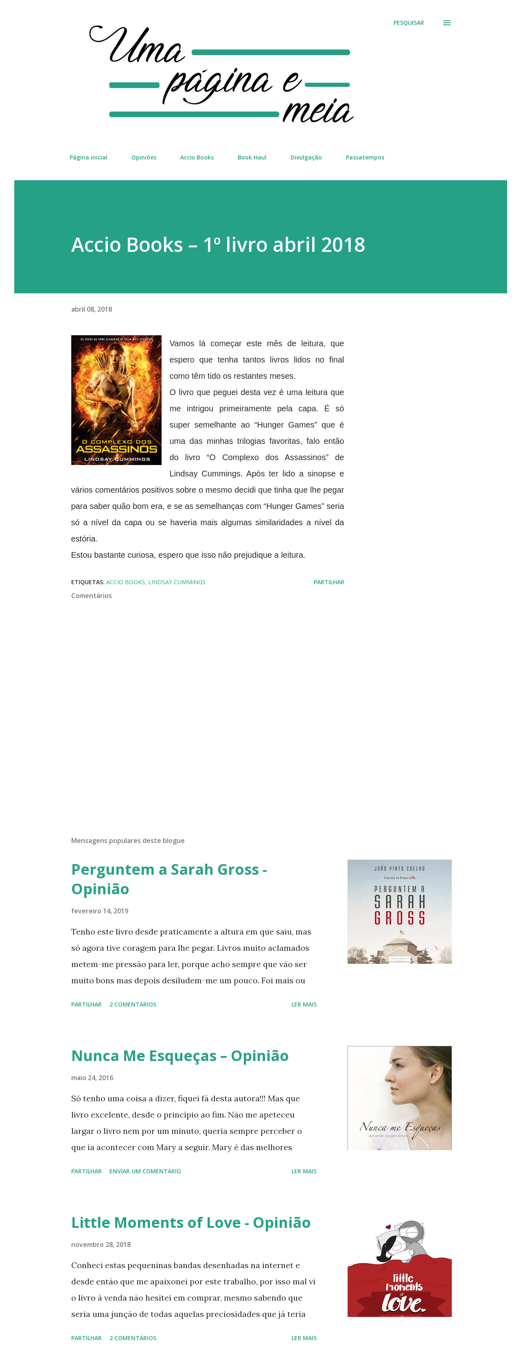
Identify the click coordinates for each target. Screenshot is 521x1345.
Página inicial (88, 157)
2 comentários (132, 1004)
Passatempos (365, 157)
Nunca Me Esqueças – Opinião (180, 1056)
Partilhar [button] (329, 582)
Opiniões (143, 157)
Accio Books (197, 157)
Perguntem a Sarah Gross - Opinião (169, 879)
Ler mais (304, 1004)
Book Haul (252, 157)
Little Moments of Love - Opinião (191, 1222)
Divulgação (306, 157)
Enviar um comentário (145, 1171)
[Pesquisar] (409, 23)
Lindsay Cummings (177, 582)
